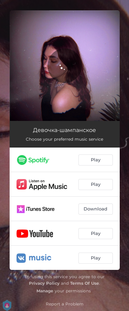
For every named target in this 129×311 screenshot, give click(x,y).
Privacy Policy (44, 283)
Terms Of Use (84, 283)
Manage (44, 290)
